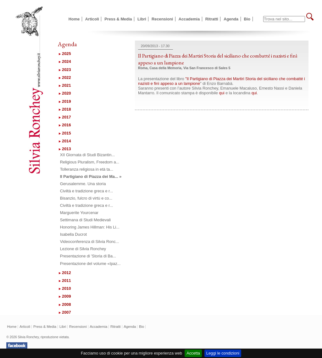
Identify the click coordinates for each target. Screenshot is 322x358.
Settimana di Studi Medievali (85, 220)
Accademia (189, 19)
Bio (247, 19)
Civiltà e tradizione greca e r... (86, 191)
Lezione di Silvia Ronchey (83, 248)
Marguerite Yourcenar (79, 212)
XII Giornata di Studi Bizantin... (87, 154)
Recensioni (162, 19)
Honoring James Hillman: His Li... (89, 227)
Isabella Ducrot (73, 234)
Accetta (193, 353)
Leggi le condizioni (222, 353)
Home (74, 19)
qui (222, 93)
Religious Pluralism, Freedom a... (89, 162)
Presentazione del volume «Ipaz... (90, 263)
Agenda (231, 19)
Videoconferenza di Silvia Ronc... (89, 241)
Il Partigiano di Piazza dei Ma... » (91, 176)
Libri (141, 19)
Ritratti (211, 19)
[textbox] (284, 19)
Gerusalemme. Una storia (83, 183)
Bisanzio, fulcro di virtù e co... (86, 198)
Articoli (92, 19)
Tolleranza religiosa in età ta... (86, 169)
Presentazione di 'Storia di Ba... (88, 256)
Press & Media (118, 19)
